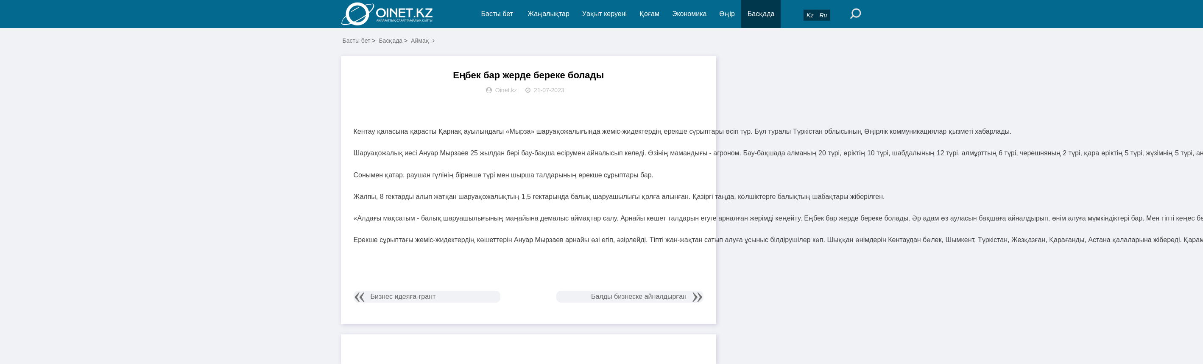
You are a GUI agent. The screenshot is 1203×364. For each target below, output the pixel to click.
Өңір (726, 13)
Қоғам (649, 13)
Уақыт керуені (604, 13)
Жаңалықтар (548, 13)
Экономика (689, 13)
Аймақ (420, 40)
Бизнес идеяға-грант (403, 296)
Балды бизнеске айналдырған (639, 296)
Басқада (761, 13)
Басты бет (497, 13)
